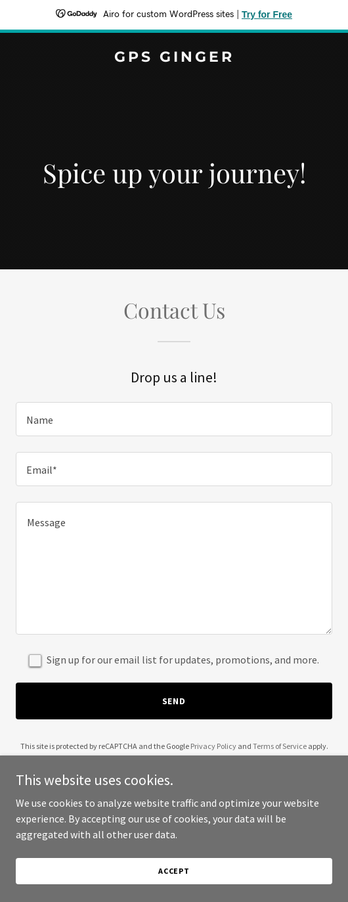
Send (174, 701)
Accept (174, 871)
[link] (174, 57)
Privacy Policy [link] (213, 746)
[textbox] (174, 419)
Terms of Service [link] (280, 746)
